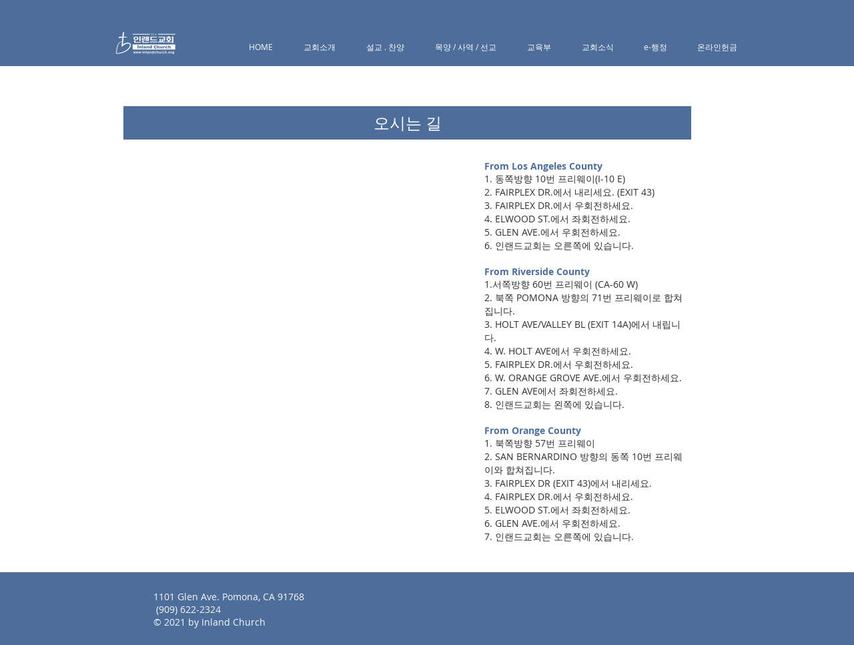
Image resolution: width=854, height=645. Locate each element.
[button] (319, 47)
